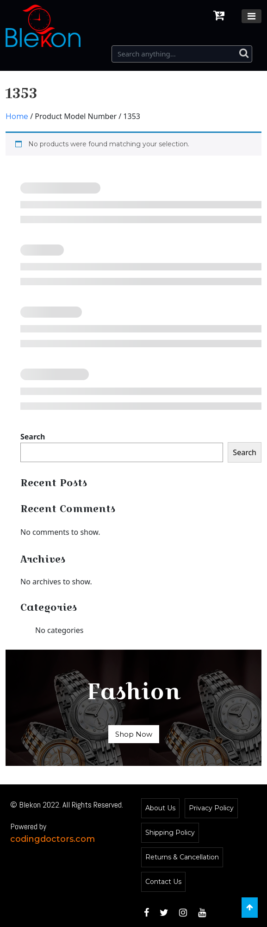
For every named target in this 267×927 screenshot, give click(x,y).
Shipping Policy (170, 832)
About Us (160, 808)
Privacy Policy (211, 808)
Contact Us (163, 881)
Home (17, 116)
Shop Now (133, 734)
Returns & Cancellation (182, 857)
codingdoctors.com (52, 839)
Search (32, 437)
